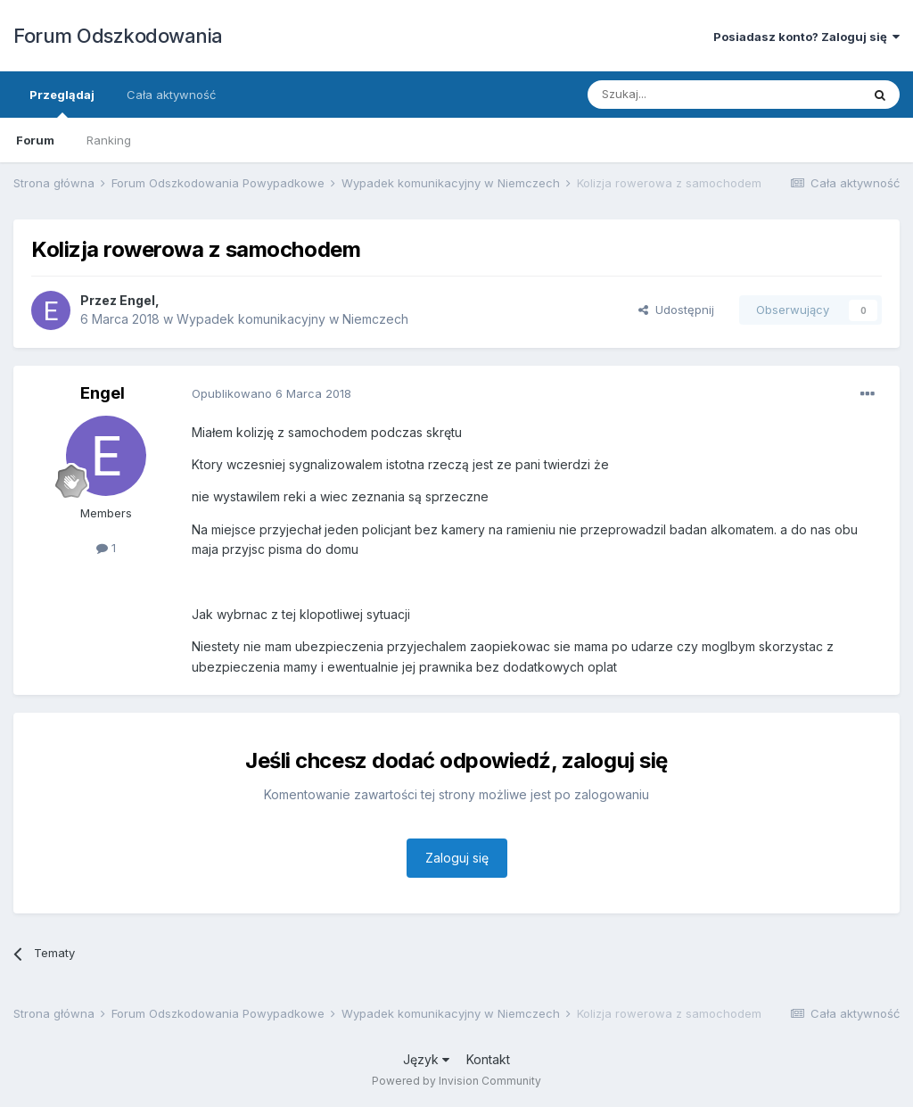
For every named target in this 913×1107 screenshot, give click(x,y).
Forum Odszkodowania (118, 35)
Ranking (108, 140)
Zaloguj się (457, 857)
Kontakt (488, 1059)
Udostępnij (676, 309)
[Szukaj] (680, 94)
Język (426, 1059)
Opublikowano (271, 393)
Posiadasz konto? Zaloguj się (806, 36)
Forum (35, 140)
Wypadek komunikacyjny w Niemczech (292, 318)
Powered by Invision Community (456, 1080)
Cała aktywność (171, 94)
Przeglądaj (62, 102)
